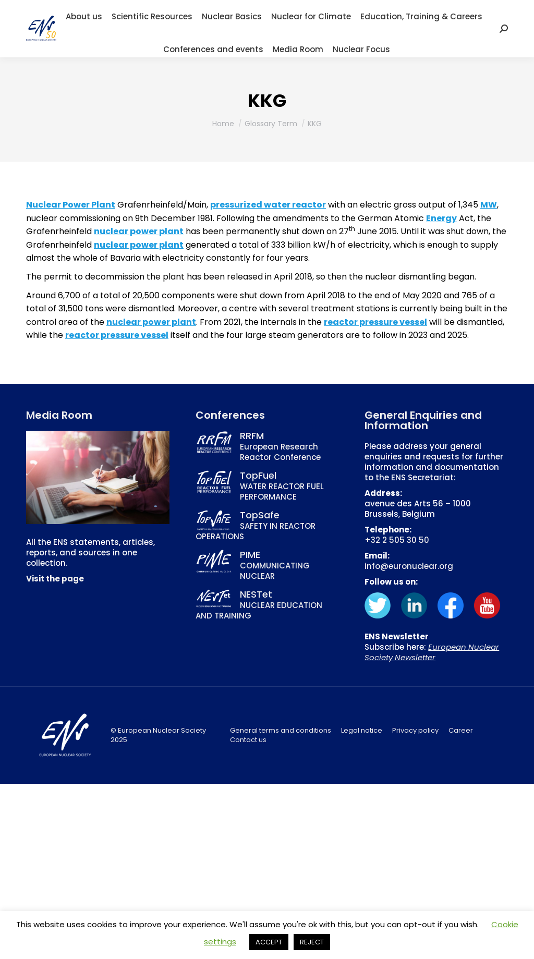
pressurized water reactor (268, 205)
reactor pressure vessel (375, 322)
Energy (441, 218)
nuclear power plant (139, 231)
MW (488, 205)
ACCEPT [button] (269, 942)
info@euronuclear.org (409, 566)
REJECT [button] (312, 942)
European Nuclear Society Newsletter (432, 652)
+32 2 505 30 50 (397, 540)
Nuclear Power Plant (70, 205)
